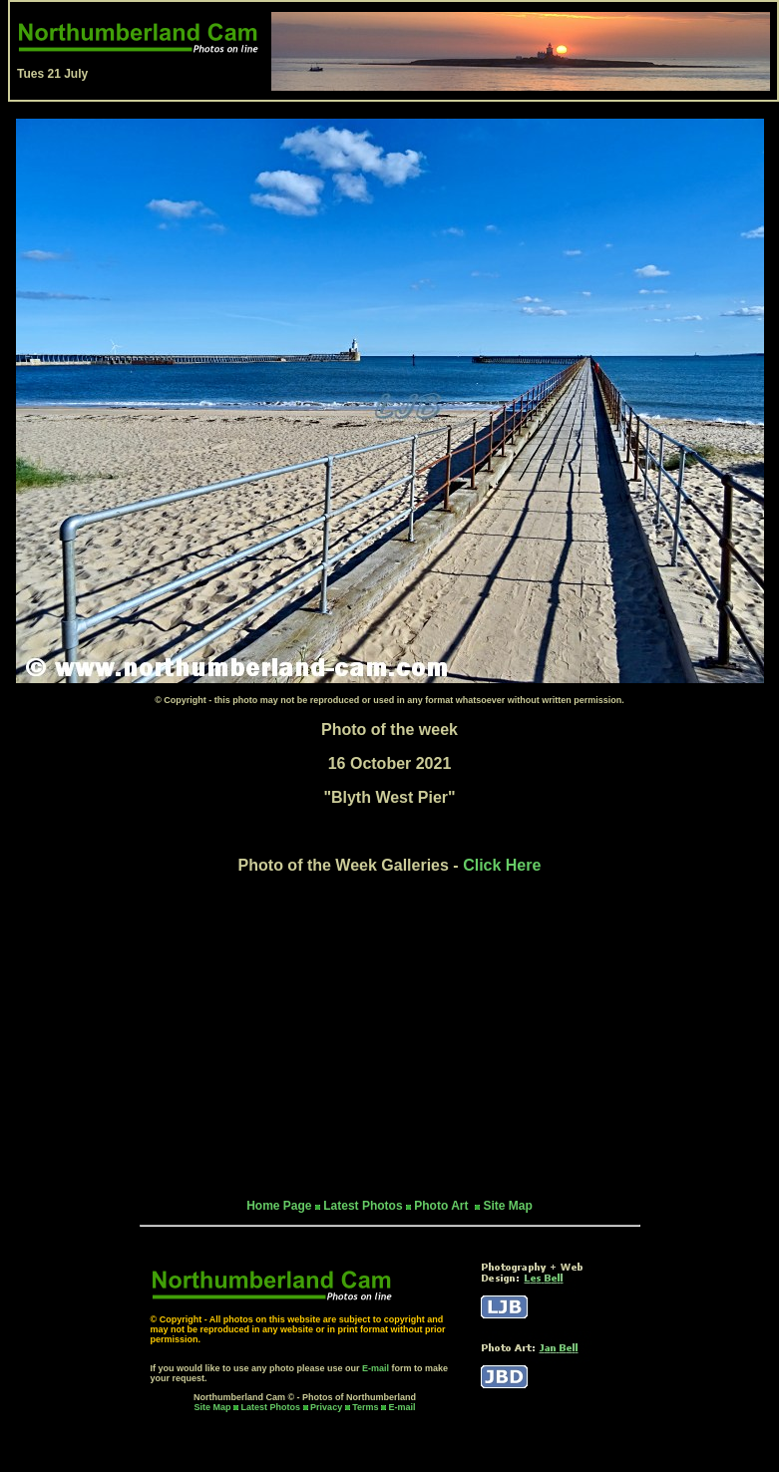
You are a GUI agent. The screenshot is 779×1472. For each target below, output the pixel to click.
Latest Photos (271, 1407)
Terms (365, 1407)
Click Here (502, 865)
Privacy (327, 1407)
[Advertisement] (390, 1036)
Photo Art (443, 1206)
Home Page (278, 1206)
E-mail (375, 1368)
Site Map (507, 1206)
